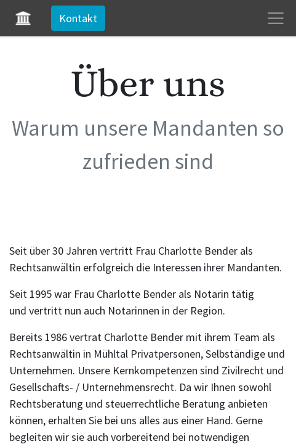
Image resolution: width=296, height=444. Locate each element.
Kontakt (78, 18)
